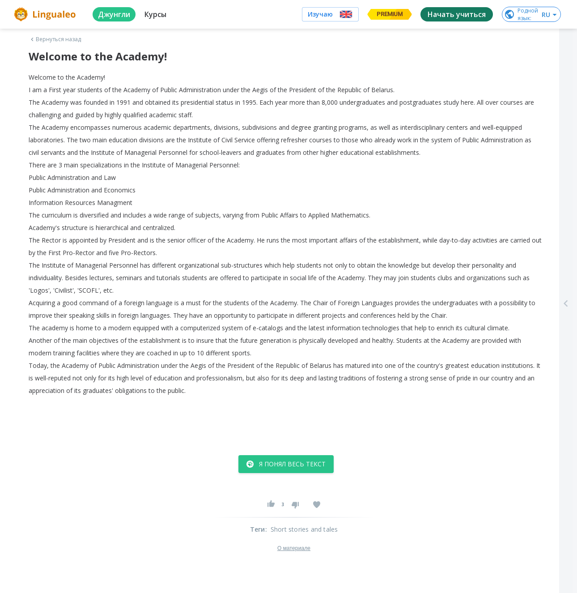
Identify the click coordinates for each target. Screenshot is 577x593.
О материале (293, 548)
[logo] (46, 14)
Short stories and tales (304, 529)
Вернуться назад (55, 39)
